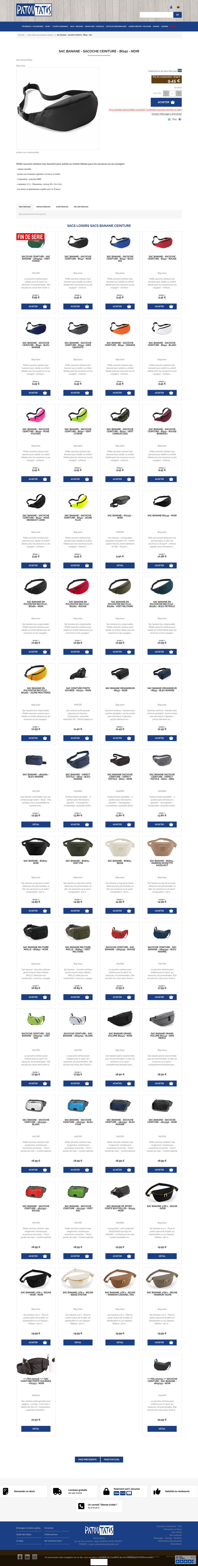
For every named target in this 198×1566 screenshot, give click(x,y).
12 (120, 729)
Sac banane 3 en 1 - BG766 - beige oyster (78, 1293)
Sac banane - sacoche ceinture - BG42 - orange (120, 344)
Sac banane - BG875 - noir (36, 862)
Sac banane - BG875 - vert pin (78, 862)
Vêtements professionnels (170, 1541)
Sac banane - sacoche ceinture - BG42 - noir (99, 51)
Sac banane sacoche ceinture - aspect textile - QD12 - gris (162, 777)
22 (36, 1419)
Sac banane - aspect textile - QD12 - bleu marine (78, 777)
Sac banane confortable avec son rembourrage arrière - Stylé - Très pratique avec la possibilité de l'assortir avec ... (36, 801)
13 (77, 815)
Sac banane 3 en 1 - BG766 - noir (162, 1207)
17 (120, 988)
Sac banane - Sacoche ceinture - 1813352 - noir (162, 1121)
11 (78, 729)
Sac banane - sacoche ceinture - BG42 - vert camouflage (120, 431)
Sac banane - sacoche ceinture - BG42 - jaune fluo (78, 518)
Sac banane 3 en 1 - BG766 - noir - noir (36, 1293)
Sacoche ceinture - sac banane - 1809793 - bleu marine (162, 949)
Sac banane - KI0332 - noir (120, 517)
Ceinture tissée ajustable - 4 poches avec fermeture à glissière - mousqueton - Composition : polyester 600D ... (78, 801)
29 (35, 295)
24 (162, 727)
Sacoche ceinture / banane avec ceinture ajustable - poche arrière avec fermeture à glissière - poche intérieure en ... (120, 714)
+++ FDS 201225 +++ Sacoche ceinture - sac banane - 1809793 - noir (162, 1381)
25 (36, 813)
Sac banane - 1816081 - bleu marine (36, 776)
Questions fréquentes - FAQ (169, 1526)
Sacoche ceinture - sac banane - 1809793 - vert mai (36, 1035)
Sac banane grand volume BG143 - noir (120, 1034)
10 (162, 556)
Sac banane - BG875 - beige (120, 862)
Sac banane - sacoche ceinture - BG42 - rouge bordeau (162, 431)
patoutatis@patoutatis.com (107, 1544)
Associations (176, 1544)
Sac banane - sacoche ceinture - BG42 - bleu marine (36, 345)
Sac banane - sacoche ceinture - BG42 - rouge (162, 258)
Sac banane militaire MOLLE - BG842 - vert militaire (78, 949)
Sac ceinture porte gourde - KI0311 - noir (78, 689)
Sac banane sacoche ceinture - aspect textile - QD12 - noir (120, 777)
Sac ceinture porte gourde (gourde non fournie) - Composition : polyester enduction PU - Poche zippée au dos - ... (78, 716)
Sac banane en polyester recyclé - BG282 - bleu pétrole (162, 604)
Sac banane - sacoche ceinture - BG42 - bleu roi (120, 259)
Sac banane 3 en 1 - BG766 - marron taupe (162, 1293)
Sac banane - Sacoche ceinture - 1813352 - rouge (36, 1208)
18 (78, 295)
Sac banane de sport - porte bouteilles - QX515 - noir (120, 1208)
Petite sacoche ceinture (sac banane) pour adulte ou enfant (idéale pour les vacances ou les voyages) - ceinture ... (78, 283)
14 (35, 901)
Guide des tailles (23, 1534)
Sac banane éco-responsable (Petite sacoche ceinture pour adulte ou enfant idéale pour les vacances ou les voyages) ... (35, 628)
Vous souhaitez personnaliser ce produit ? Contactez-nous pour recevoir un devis (145, 109)
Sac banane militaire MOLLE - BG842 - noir (36, 948)
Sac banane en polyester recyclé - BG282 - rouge (78, 604)
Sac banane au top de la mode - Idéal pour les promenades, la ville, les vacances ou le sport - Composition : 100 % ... (35, 887)
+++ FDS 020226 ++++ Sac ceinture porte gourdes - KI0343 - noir (36, 1381)
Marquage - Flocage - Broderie (168, 1538)
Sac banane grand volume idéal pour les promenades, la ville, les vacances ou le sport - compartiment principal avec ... (120, 1060)
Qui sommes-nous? (53, 1541)
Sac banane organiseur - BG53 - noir (120, 689)
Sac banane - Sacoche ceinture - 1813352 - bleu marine (120, 1122)
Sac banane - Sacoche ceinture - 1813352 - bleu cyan (78, 1122)
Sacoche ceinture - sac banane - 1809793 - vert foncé (36, 259)
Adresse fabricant (43, 207)
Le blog (19, 1541)
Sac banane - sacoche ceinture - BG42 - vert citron (78, 431)
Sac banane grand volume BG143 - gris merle (162, 1035)
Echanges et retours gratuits (29, 1528)
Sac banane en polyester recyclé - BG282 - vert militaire (120, 604)
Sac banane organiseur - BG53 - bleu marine (162, 689)
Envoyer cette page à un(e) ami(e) (167, 114)
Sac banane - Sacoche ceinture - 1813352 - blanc (36, 1122)
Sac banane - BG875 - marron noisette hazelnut (162, 863)
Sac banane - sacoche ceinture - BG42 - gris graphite (78, 345)
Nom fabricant (25, 207)
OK (99, 1562)
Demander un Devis (173, 1529)
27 (78, 813)
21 (162, 554)
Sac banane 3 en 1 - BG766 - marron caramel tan (120, 1293)
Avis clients (177, 1532)
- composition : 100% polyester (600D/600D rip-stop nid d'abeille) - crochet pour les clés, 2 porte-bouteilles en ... (120, 1232)
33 (36, 986)
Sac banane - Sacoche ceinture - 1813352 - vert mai (78, 1208)
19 (120, 1247)
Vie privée (48, 1528)
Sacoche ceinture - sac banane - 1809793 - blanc (78, 1034)
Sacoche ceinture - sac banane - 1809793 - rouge (120, 948)
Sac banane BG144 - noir (162, 516)
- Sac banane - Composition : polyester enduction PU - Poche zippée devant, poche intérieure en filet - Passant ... (120, 542)
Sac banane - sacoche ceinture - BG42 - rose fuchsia (36, 431)
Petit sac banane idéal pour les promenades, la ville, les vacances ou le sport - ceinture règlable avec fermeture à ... (162, 542)
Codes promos (51, 1534)
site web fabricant (81, 207)
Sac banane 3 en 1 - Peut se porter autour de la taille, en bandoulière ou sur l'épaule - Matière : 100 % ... (162, 1232)
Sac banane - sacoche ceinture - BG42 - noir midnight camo (36, 518)
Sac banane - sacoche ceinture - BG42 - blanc (162, 344)
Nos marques (176, 1535)
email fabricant (62, 207)
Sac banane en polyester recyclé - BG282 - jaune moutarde (36, 690)
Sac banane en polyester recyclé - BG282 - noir (36, 604)
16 (35, 988)
